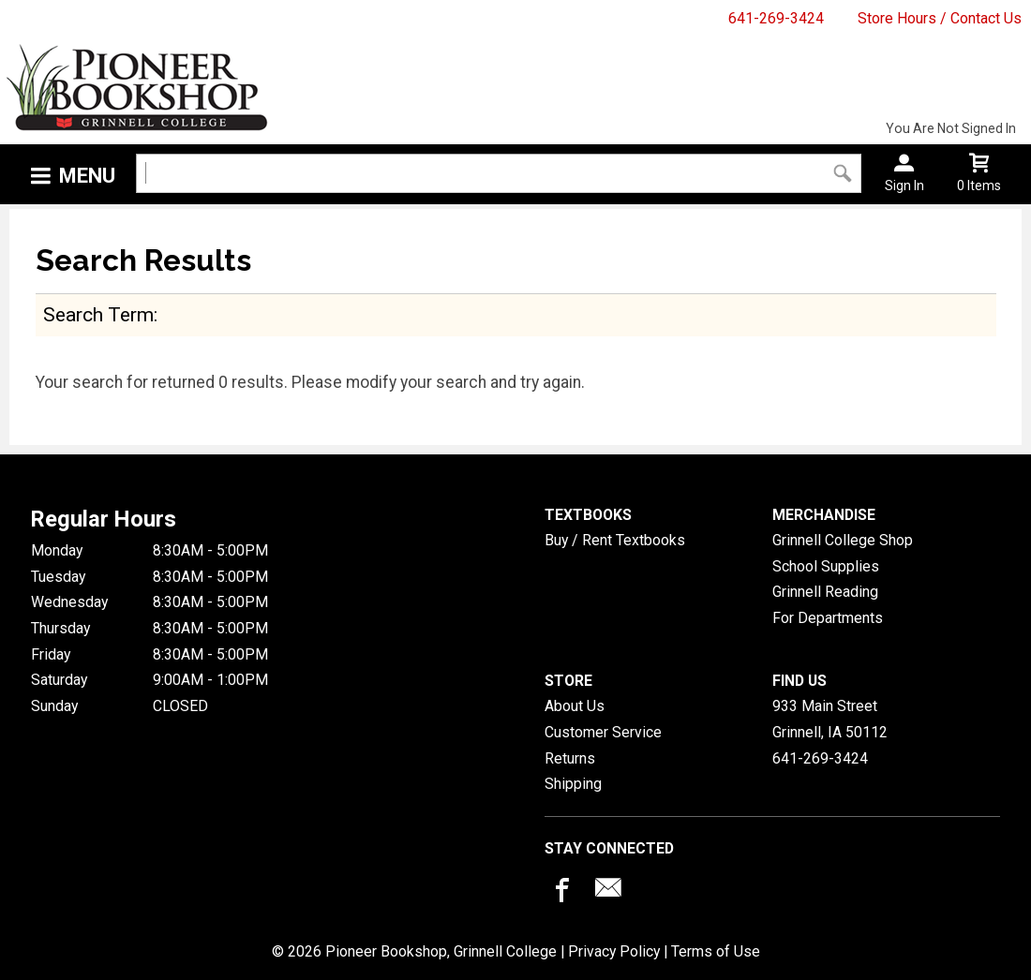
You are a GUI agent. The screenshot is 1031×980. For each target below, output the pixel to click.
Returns (570, 758)
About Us (575, 706)
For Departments (827, 618)
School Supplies (825, 566)
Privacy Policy (614, 951)
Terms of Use (715, 951)
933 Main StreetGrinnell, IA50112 (830, 719)
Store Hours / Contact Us (940, 18)
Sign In (904, 185)
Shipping (573, 784)
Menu (87, 175)
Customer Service (603, 732)
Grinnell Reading (825, 592)
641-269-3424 (776, 18)
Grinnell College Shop (842, 540)
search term (98, 314)
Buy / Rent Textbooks (615, 540)
